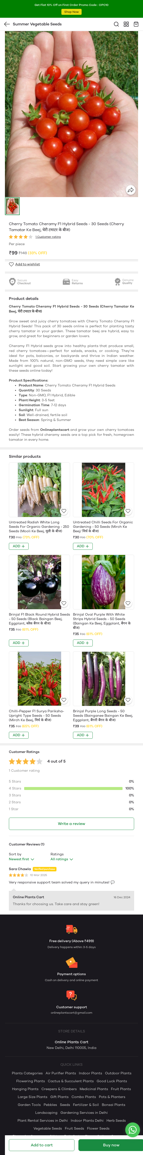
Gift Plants (59, 1097)
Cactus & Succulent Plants (71, 1081)
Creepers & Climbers (59, 1089)
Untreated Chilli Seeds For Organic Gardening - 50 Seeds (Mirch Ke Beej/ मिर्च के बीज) (103, 526)
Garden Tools (29, 1105)
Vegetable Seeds (48, 1128)
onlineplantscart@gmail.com (71, 1012)
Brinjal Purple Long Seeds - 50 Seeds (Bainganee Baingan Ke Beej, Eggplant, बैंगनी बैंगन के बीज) (103, 715)
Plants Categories (27, 1073)
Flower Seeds (98, 1128)
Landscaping (46, 1113)
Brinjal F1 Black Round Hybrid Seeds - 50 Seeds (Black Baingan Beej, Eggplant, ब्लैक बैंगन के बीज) (39, 618)
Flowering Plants (30, 1081)
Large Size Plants (32, 1097)
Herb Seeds (116, 1120)
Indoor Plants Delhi (87, 1120)
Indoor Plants (90, 1073)
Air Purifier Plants (61, 1073)
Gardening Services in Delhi (84, 1113)
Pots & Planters (112, 1097)
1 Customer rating (48, 236)
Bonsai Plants (113, 1105)
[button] (12, 206)
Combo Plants (84, 1097)
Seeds (65, 1105)
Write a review (71, 823)
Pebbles (50, 1105)
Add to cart (42, 1145)
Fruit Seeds (74, 1128)
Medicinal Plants (94, 1089)
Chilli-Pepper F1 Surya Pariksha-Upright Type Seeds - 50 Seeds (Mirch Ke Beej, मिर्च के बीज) (36, 715)
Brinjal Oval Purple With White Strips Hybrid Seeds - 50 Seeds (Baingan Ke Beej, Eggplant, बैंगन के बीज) (102, 621)
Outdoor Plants (118, 1073)
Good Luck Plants (112, 1081)
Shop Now (71, 12)
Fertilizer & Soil (86, 1105)
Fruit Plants (121, 1089)
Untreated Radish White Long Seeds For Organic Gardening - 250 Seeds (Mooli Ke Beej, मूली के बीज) (39, 526)
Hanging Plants (25, 1089)
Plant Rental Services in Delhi (43, 1120)
